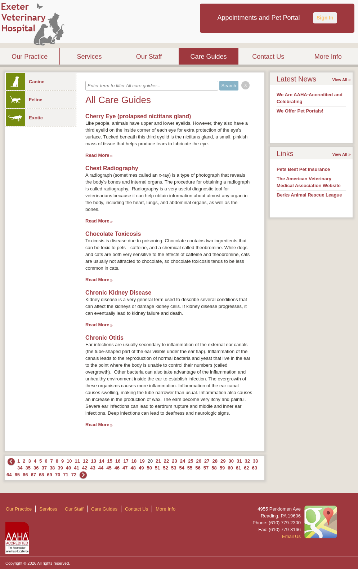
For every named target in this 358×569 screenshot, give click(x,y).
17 (125, 461)
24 (182, 461)
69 (49, 474)
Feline (24, 99)
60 (230, 468)
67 (33, 474)
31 (239, 461)
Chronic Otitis (104, 338)
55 (189, 468)
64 (9, 474)
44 (100, 468)
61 (238, 468)
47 (124, 468)
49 (141, 468)
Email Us (291, 536)
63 (254, 468)
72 (73, 474)
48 (133, 468)
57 (206, 468)
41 (76, 468)
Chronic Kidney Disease (118, 293)
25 (190, 461)
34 (19, 468)
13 (93, 461)
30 (230, 461)
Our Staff (149, 56)
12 (85, 461)
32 (247, 461)
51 (157, 468)
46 (117, 468)
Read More (97, 155)
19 (141, 461)
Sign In (325, 18)
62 (246, 468)
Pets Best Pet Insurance (303, 169)
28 (215, 461)
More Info (328, 56)
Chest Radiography (111, 168)
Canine (25, 81)
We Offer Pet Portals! (300, 111)
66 (25, 474)
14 (101, 461)
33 (255, 461)
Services (89, 56)
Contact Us (268, 56)
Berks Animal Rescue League (309, 195)
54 (181, 468)
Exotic (24, 117)
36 (36, 468)
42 (84, 468)
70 (57, 474)
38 (52, 468)
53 (173, 468)
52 (165, 468)
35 (27, 468)
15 (109, 461)
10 (69, 461)
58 (213, 468)
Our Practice (30, 56)
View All (339, 80)
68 (41, 474)
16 (117, 461)
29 (222, 461)
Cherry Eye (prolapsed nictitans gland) (138, 116)
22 (166, 461)
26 (198, 461)
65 (16, 474)
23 (174, 461)
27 (206, 461)
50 (149, 468)
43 (92, 468)
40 (68, 468)
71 (65, 474)
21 (158, 461)
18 (134, 461)
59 (222, 468)
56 (197, 468)
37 (43, 468)
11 (77, 461)
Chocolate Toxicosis (113, 234)
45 (108, 468)
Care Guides (209, 56)
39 (60, 468)
